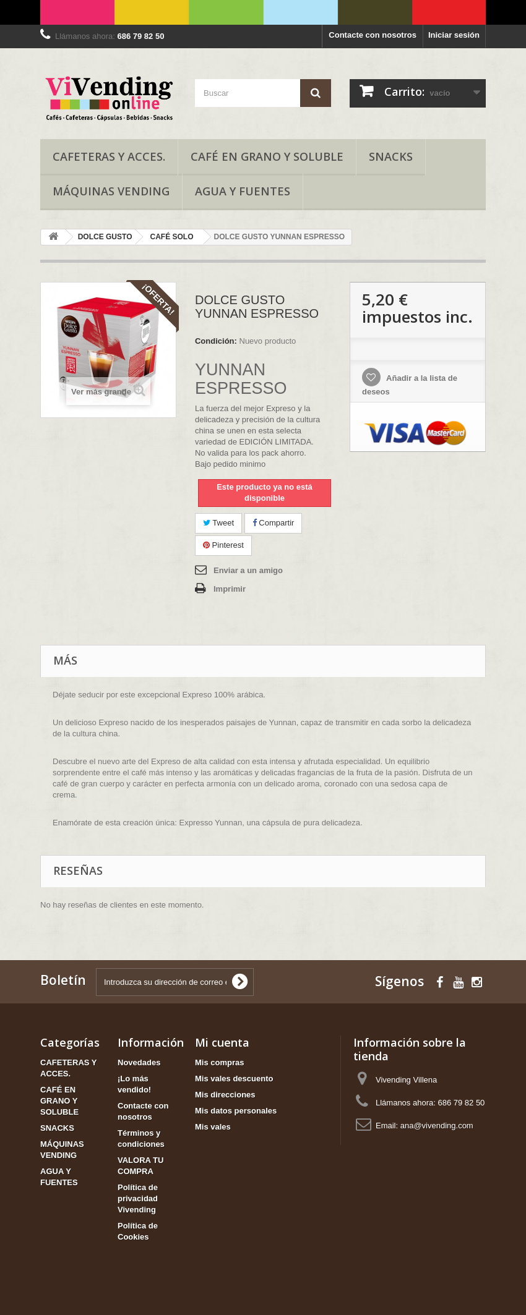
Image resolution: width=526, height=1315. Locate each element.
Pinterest (223, 545)
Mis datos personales (236, 1110)
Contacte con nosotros (372, 35)
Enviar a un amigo (248, 570)
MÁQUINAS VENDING (111, 191)
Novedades (139, 1062)
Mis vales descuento (234, 1078)
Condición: (216, 341)
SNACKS (391, 156)
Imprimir (229, 589)
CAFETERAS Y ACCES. (109, 156)
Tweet (218, 522)
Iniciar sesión (454, 35)
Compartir (273, 522)
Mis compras (219, 1062)
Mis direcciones (225, 1094)
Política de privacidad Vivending (138, 1198)
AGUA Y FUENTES (242, 191)
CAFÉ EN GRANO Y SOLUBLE (267, 156)
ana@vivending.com (436, 1125)
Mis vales (213, 1126)
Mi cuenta (222, 1042)
